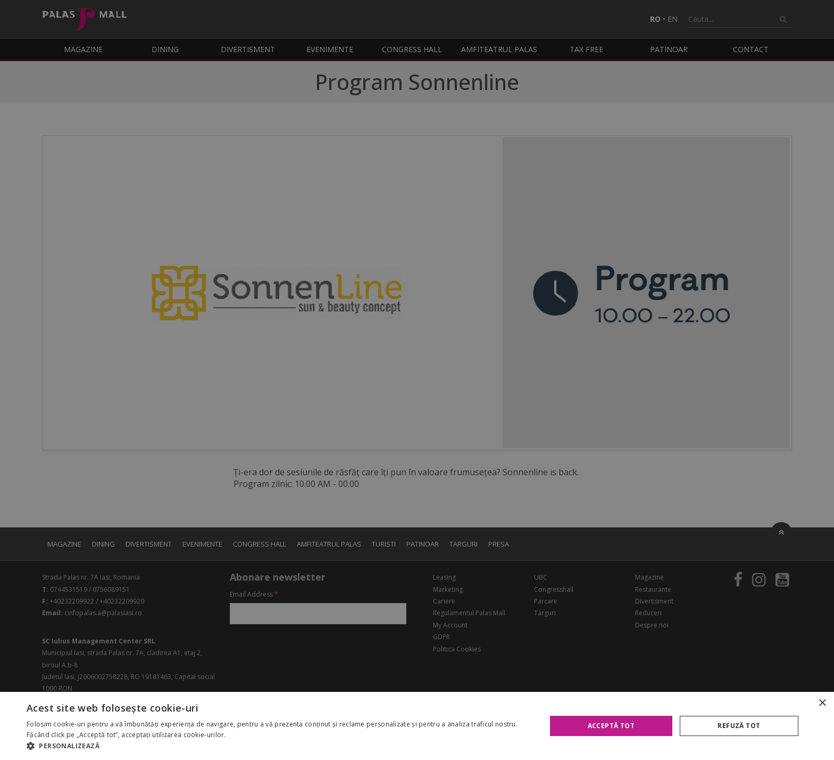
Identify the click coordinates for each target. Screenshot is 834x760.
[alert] (417, 380)
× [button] (822, 703)
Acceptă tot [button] (611, 725)
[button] (279, 746)
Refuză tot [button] (739, 725)
